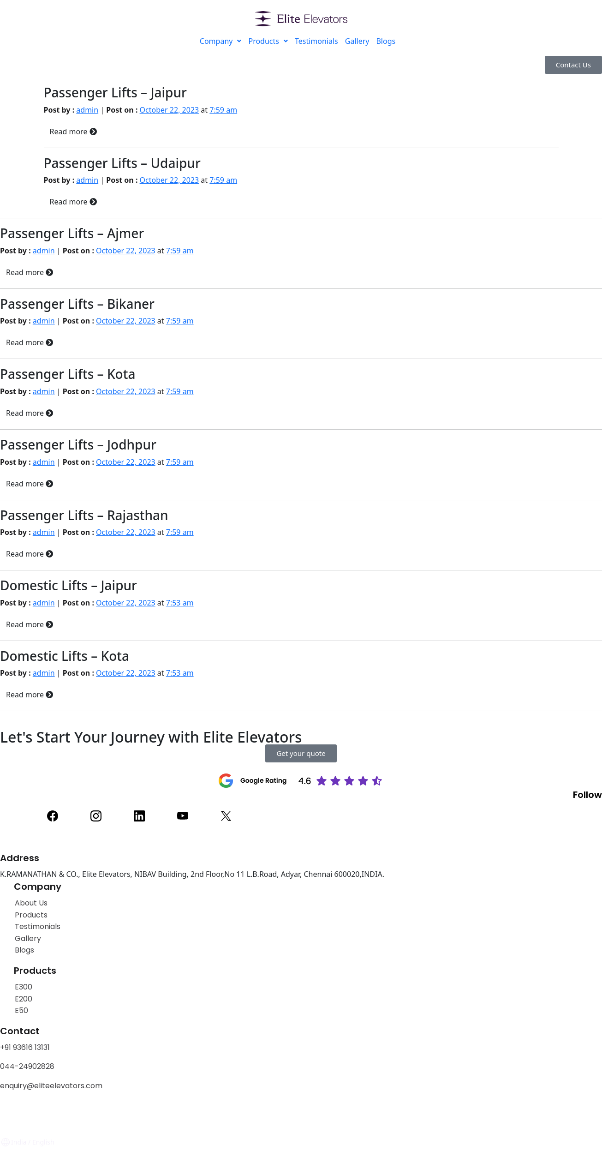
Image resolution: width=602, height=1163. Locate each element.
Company (221, 41)
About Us (31, 903)
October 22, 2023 (169, 110)
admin (87, 110)
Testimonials (316, 41)
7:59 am (223, 110)
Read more (73, 131)
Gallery (357, 41)
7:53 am (180, 603)
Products (268, 41)
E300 (23, 987)
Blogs (385, 41)
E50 (21, 1010)
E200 (23, 999)
